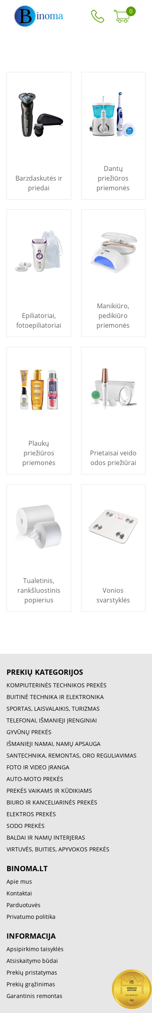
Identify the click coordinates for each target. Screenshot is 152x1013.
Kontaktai (19, 893)
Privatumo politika (31, 916)
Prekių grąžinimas (30, 984)
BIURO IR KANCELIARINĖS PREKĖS (51, 802)
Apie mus (19, 881)
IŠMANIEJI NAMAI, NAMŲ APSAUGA (53, 744)
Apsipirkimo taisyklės (35, 949)
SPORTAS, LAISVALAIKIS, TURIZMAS (53, 708)
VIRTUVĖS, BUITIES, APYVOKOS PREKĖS (57, 849)
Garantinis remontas (34, 996)
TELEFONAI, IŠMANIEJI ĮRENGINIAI (51, 720)
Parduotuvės (23, 905)
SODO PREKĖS (25, 826)
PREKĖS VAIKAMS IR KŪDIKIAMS (49, 790)
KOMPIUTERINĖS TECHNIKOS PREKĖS (56, 685)
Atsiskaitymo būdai (32, 961)
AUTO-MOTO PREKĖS (34, 779)
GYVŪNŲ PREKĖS (28, 732)
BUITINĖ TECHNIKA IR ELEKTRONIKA (55, 697)
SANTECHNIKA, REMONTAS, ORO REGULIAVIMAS (71, 755)
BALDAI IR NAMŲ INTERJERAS (45, 837)
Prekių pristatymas (31, 972)
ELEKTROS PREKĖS (31, 814)
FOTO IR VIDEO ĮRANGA (37, 767)
